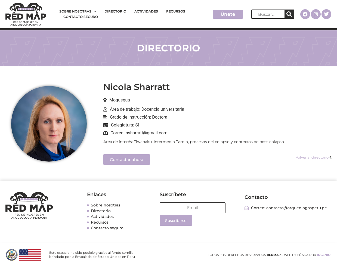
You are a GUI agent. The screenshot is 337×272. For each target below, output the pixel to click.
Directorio (115, 11)
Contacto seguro (80, 17)
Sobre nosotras (77, 11)
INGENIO (323, 255)
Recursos (175, 11)
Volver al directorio (312, 157)
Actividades (146, 11)
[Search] (289, 14)
